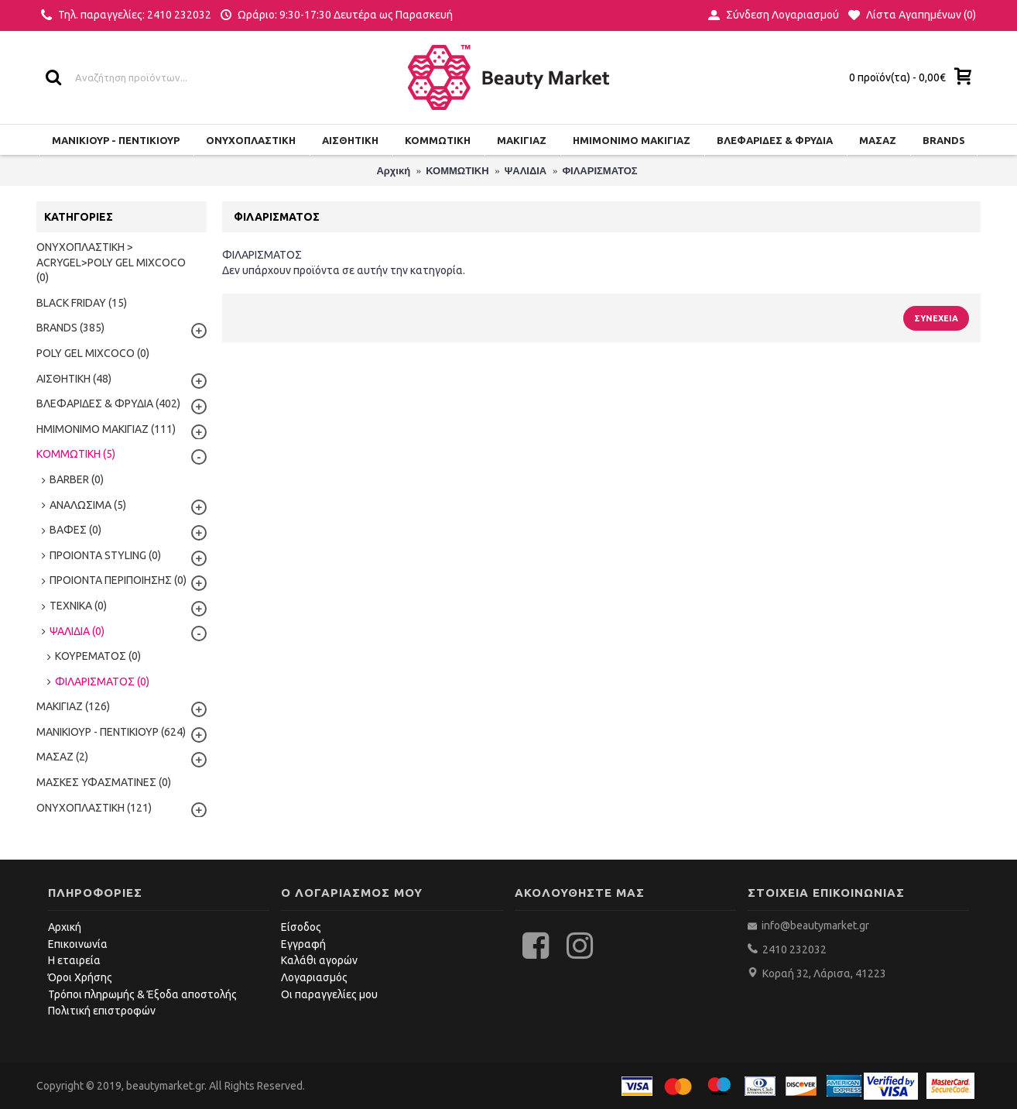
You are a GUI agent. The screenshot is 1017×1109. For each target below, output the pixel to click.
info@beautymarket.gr (814, 925)
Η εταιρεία (74, 960)
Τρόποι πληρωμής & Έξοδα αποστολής (142, 994)
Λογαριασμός (314, 977)
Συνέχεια (936, 318)
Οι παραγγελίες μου (329, 994)
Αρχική (64, 927)
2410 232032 (794, 949)
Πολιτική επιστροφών (102, 1010)
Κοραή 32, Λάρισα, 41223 (824, 973)
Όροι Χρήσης (80, 977)
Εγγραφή (303, 944)
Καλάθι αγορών (319, 960)
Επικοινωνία (78, 944)
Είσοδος (301, 927)
